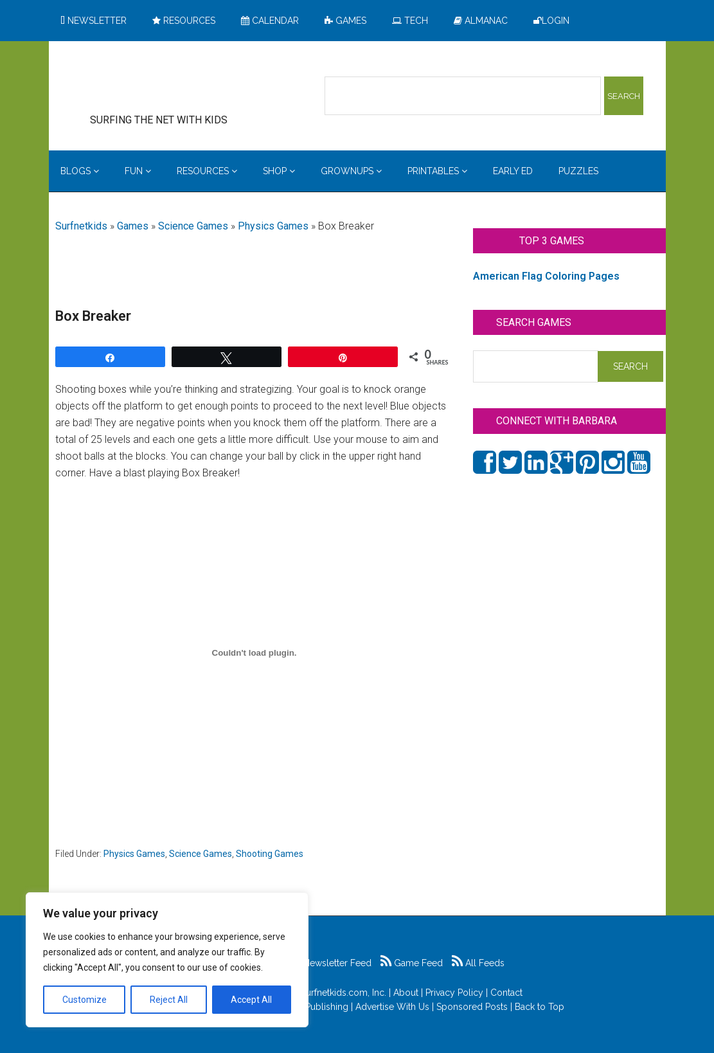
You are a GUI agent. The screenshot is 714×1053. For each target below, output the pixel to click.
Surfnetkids (81, 226)
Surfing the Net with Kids (179, 83)
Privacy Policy (454, 992)
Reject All (169, 1000)
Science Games (193, 226)
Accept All (251, 1000)
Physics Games (273, 226)
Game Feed (411, 963)
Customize (84, 1000)
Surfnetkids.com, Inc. (343, 992)
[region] (167, 959)
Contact (506, 992)
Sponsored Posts (472, 1007)
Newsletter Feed (330, 963)
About (405, 992)
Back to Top (539, 1007)
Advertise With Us (392, 1007)
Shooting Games (269, 854)
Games (132, 226)
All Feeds (478, 963)
